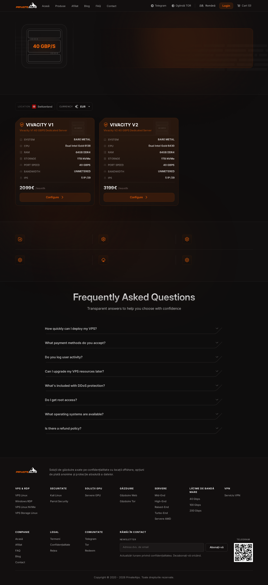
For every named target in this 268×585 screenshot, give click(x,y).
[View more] (55, 197)
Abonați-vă (216, 547)
